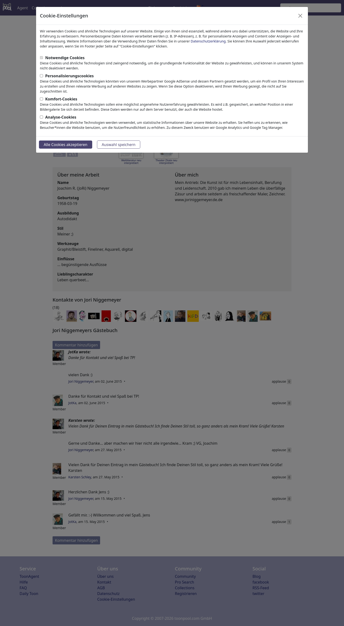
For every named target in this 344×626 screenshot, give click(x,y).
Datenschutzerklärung (208, 41)
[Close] (300, 16)
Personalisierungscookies (69, 75)
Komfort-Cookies (61, 99)
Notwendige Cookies (65, 57)
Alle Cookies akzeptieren (65, 144)
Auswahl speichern (118, 144)
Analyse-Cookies (60, 117)
